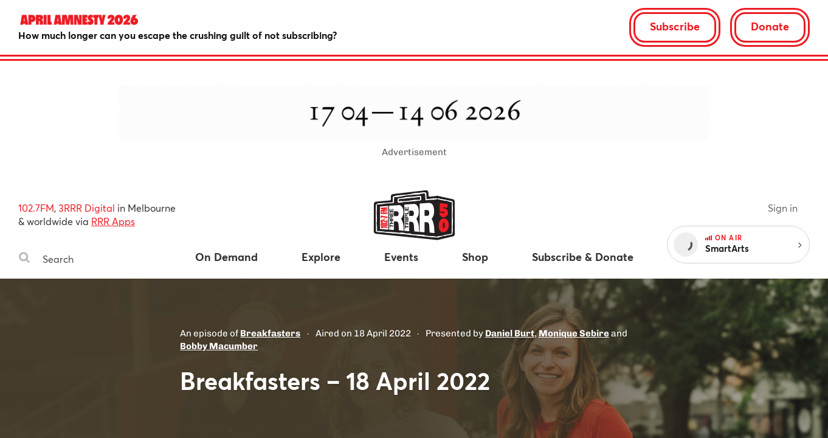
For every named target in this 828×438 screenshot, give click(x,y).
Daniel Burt (509, 333)
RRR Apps (113, 221)
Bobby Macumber (219, 346)
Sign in (783, 207)
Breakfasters (270, 333)
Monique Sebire (574, 333)
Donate (770, 26)
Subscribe (675, 26)
